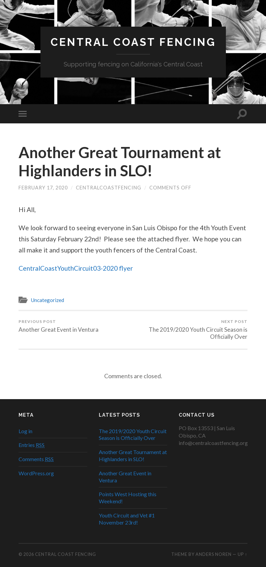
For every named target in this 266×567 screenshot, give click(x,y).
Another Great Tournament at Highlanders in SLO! (120, 161)
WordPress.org (36, 473)
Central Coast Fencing (133, 42)
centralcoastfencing (108, 187)
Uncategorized (47, 300)
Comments (36, 459)
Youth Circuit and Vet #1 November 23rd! (127, 519)
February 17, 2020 (43, 187)
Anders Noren (214, 554)
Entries (32, 445)
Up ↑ (242, 554)
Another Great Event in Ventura (58, 326)
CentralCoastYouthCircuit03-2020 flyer (76, 268)
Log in (25, 431)
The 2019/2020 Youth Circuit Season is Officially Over (191, 329)
